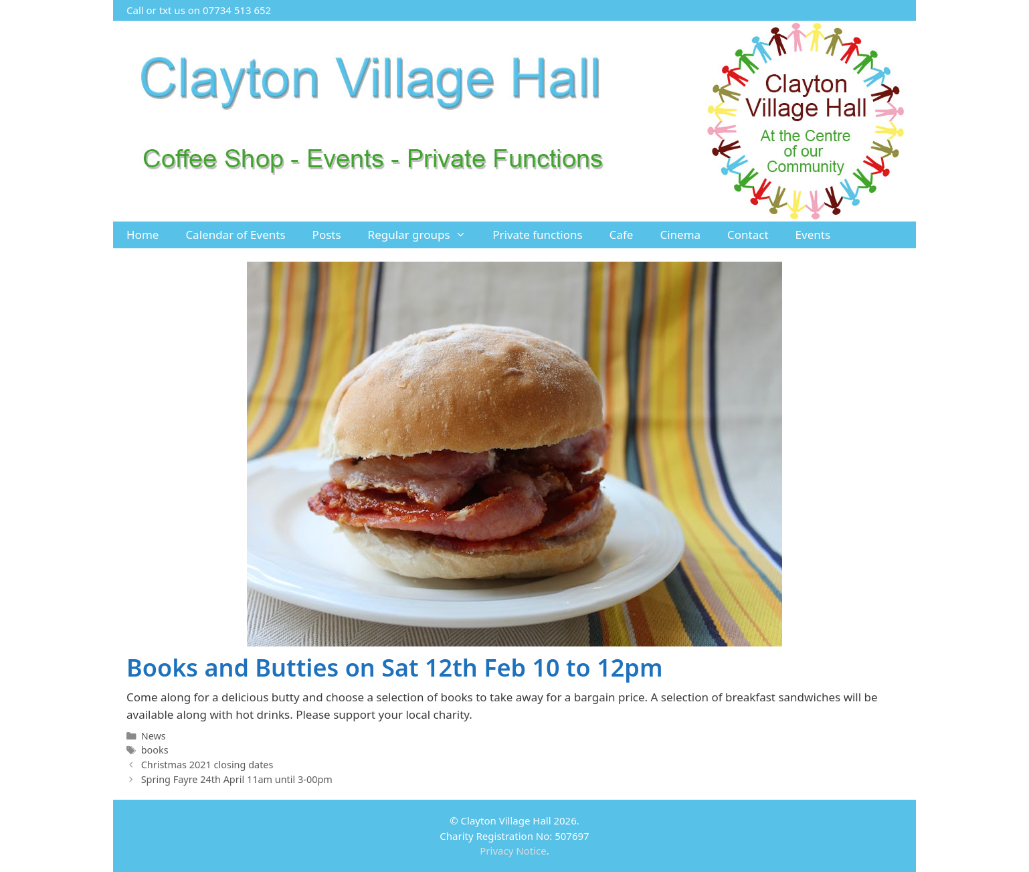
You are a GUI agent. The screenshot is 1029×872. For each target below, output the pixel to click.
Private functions (537, 234)
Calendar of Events (235, 234)
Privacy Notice (513, 850)
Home (142, 234)
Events (813, 234)
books (155, 750)
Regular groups (424, 235)
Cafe (622, 234)
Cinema (680, 234)
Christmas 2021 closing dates (207, 764)
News (153, 735)
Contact (748, 234)
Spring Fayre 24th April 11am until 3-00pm (237, 779)
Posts (326, 234)
